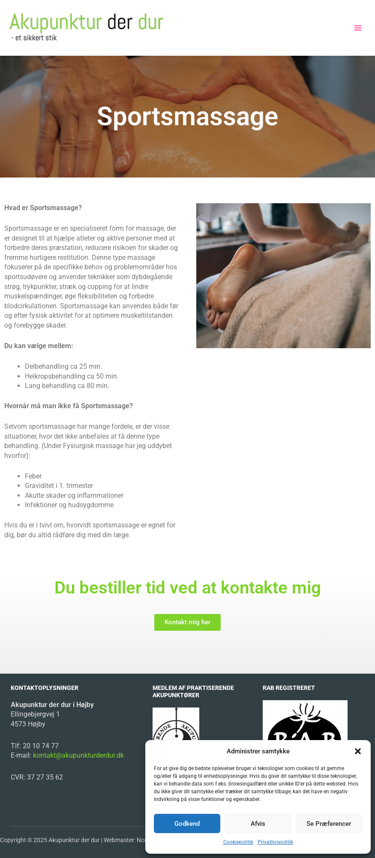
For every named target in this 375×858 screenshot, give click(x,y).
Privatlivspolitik (275, 842)
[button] (358, 751)
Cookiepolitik (238, 842)
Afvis (258, 824)
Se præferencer (328, 824)
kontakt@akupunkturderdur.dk (77, 755)
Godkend (187, 824)
